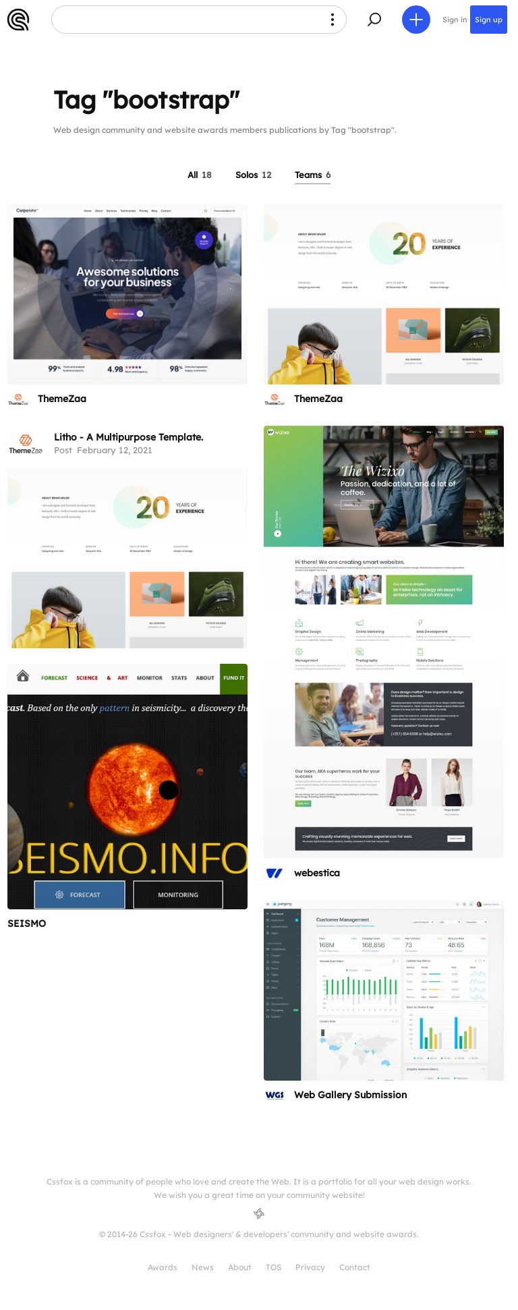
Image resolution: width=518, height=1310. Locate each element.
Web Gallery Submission (350, 1095)
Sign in (454, 19)
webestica (317, 873)
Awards (162, 1267)
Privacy (310, 1267)
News (203, 1267)
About (240, 1267)
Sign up (488, 19)
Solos (253, 174)
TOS (273, 1267)
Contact (354, 1267)
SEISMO (26, 923)
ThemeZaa (62, 399)
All (200, 174)
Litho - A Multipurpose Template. (128, 437)
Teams (312, 174)
